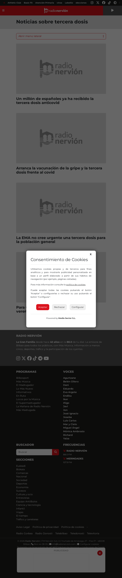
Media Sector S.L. (67, 318)
